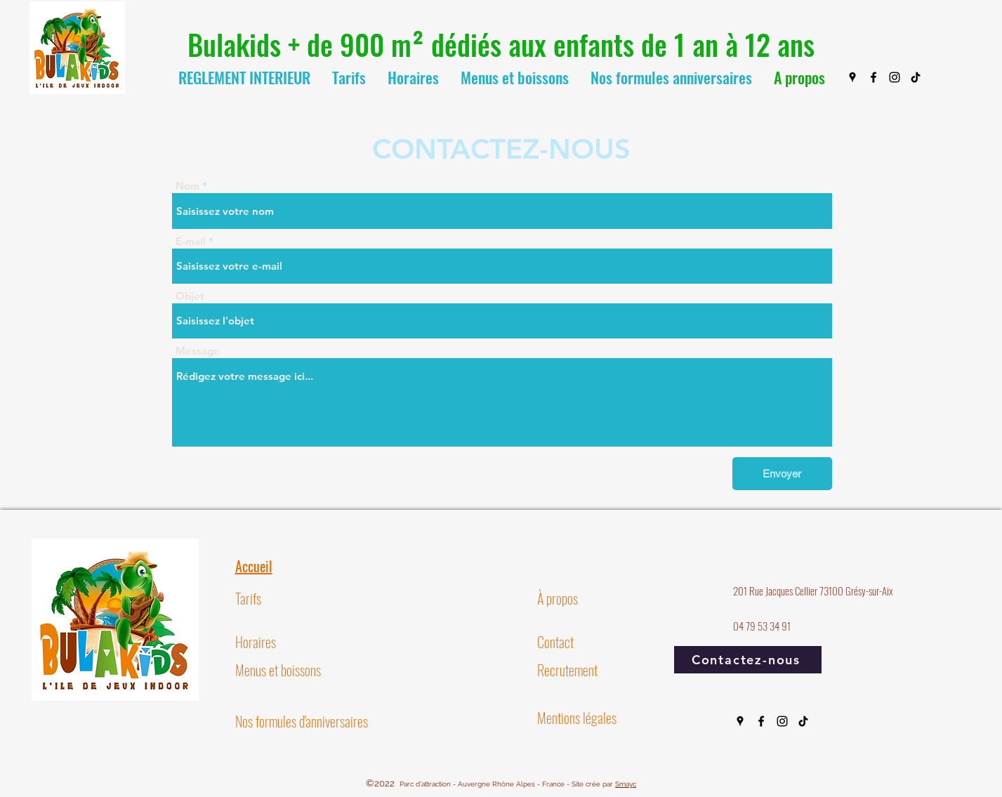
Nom (187, 185)
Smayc (625, 784)
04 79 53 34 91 (762, 625)
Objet (190, 296)
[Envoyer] (782, 473)
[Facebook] (873, 77)
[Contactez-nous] (748, 659)
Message (198, 350)
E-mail (191, 241)
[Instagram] (895, 77)
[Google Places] (852, 77)
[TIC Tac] (916, 77)
